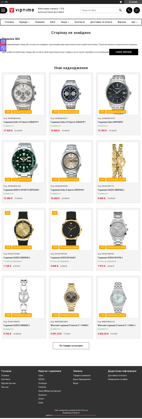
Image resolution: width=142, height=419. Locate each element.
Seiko (40, 403)
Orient (41, 399)
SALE (52, 22)
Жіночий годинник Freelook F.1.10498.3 (69, 325)
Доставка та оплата (101, 22)
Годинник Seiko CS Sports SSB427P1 (68, 122)
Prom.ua (84, 410)
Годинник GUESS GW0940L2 (111, 190)
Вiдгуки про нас (8, 383)
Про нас (5, 387)
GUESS (41, 379)
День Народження (82, 379)
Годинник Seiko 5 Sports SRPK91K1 (67, 190)
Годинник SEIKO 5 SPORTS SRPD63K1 (21, 190)
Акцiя (64, 22)
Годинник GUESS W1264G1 (63, 258)
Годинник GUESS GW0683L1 (17, 325)
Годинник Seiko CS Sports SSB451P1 (21, 122)
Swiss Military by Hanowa (49, 391)
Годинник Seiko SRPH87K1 (110, 122)
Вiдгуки (122, 22)
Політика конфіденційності (85, 415)
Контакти (80, 22)
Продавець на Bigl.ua (71, 413)
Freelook (42, 387)
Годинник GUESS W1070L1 (110, 258)
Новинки (39, 22)
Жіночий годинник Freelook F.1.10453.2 (116, 325)
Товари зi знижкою (82, 375)
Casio (40, 375)
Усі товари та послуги (71, 345)
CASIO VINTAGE (124, 52)
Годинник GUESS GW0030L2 (17, 258)
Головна (9, 22)
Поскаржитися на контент (63, 415)
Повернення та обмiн (118, 379)
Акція (75, 383)
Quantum (42, 395)
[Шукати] (120, 10)
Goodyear (42, 383)
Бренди (23, 22)
